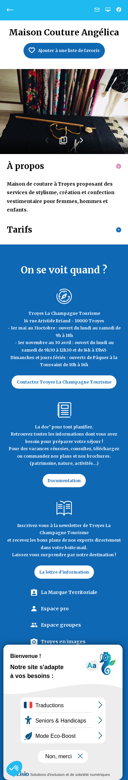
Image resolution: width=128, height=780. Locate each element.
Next (81, 143)
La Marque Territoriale (69, 592)
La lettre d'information (64, 572)
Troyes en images (63, 642)
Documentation (64, 480)
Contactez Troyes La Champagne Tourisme (64, 382)
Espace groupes (61, 625)
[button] (14, 768)
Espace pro (55, 609)
